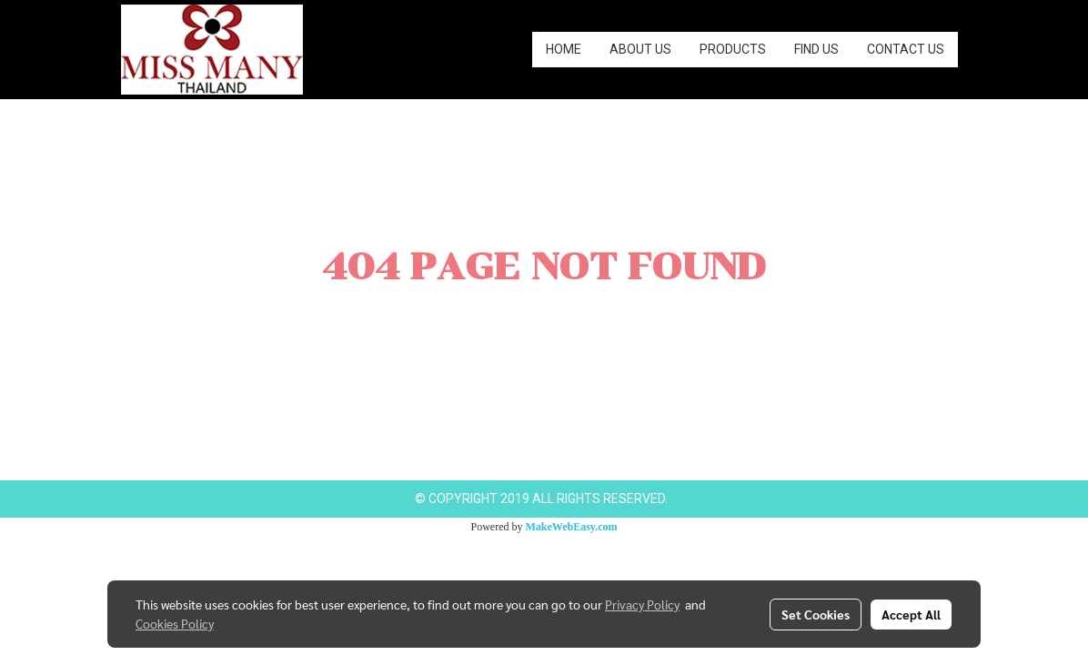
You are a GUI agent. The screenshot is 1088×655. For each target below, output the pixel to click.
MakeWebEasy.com (572, 526)
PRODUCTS (733, 49)
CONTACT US (905, 49)
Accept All (911, 614)
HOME (563, 49)
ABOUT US (640, 49)
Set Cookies (815, 614)
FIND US (816, 49)
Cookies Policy (175, 623)
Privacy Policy (642, 604)
